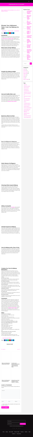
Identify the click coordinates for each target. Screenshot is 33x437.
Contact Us (15, 434)
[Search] (31, 63)
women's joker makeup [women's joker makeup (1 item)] (27, 115)
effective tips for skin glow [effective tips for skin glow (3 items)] (27, 97)
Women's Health (25, 79)
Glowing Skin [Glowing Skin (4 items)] (26, 89)
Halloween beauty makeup (12, 101)
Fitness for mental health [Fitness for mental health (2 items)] (27, 107)
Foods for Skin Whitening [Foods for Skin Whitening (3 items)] (27, 94)
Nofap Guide (25, 73)
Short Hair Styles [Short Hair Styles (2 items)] (26, 100)
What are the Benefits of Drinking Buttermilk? (6, 381)
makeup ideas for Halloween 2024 (7, 38)
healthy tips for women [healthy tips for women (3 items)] (27, 92)
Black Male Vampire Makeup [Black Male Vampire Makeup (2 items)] (26, 111)
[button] (32, 1)
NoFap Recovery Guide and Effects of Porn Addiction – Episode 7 (15, 382)
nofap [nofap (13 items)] (25, 84)
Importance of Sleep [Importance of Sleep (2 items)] (27, 104)
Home (4, 432)
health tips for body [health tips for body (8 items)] (27, 86)
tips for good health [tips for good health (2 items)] (27, 98)
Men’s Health (12, 432)
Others (24, 76)
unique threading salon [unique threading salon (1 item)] (27, 117)
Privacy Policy (21, 434)
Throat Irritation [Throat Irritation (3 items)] (26, 90)
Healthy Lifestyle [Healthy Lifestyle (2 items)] (26, 106)
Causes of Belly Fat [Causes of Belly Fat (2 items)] (27, 109)
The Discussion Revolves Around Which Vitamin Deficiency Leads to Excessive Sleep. (15, 365)
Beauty (7, 432)
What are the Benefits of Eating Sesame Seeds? (6, 364)
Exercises (24, 70)
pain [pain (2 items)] (25, 101)
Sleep (11, 434)
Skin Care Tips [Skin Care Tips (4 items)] (26, 87)
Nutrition (29, 432)
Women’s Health (18, 432)
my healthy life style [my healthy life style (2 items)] (27, 103)
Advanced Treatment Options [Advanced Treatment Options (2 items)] (26, 114)
